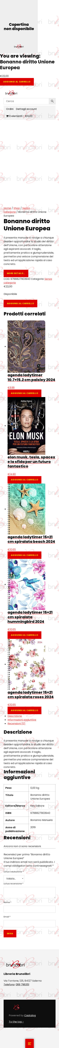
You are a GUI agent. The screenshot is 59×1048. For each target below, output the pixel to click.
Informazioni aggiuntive (22, 720)
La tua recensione (13, 883)
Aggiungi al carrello (17, 81)
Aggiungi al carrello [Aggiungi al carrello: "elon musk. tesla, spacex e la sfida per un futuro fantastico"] (24, 479)
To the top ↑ (16, 1022)
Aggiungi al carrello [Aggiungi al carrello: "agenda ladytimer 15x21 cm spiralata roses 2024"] (24, 710)
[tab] (31, 716)
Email (7, 916)
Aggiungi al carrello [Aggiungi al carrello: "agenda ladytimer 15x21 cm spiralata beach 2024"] (24, 555)
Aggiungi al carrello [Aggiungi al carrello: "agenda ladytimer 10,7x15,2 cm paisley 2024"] (24, 393)
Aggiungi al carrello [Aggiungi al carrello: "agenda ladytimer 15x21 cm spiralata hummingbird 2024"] (24, 635)
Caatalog (30, 1015)
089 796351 (22, 984)
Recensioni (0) (16, 723)
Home (7, 208)
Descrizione (15, 716)
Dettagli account (26, 109)
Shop (17, 208)
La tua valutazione (13, 871)
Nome (7, 902)
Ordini (9, 109)
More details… (16, 273)
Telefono (9, 984)
